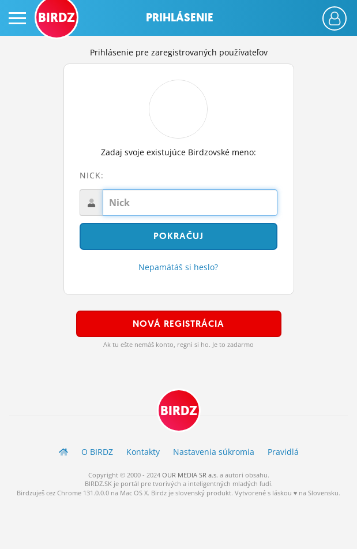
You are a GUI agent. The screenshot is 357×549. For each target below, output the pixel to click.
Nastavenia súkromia (213, 451)
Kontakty (143, 451)
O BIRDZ (97, 451)
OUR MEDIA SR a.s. (190, 474)
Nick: (92, 175)
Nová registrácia (178, 324)
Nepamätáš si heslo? (178, 267)
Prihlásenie (179, 17)
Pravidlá (283, 451)
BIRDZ (178, 411)
